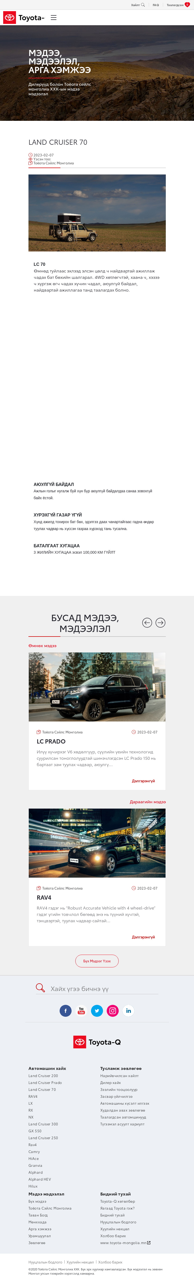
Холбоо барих (110, 1262)
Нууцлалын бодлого (45, 1262)
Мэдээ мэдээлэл (46, 1193)
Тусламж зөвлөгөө (121, 1068)
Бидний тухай (115, 1193)
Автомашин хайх (47, 1068)
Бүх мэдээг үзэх (97, 960)
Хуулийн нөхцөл (80, 1262)
